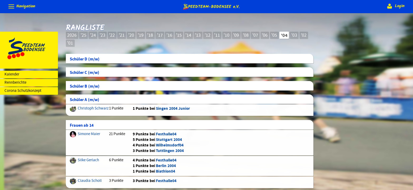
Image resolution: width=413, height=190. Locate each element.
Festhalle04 (166, 134)
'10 (226, 35)
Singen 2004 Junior (173, 108)
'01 (70, 43)
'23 (102, 35)
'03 (294, 35)
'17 (160, 35)
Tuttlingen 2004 (170, 151)
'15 (179, 35)
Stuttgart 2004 (169, 139)
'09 (236, 35)
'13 (198, 35)
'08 (246, 35)
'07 (255, 35)
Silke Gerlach (88, 160)
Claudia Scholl (90, 180)
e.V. (211, 6)
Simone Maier (89, 134)
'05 (274, 35)
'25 (83, 35)
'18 (150, 35)
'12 (207, 35)
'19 (141, 35)
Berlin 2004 (166, 166)
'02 (304, 35)
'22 (112, 35)
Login (395, 6)
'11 (217, 35)
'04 (284, 35)
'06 (265, 35)
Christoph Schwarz (93, 108)
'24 (93, 35)
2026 (72, 35)
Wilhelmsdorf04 (170, 145)
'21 (122, 35)
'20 (131, 35)
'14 (188, 35)
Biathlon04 (165, 171)
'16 (169, 35)
